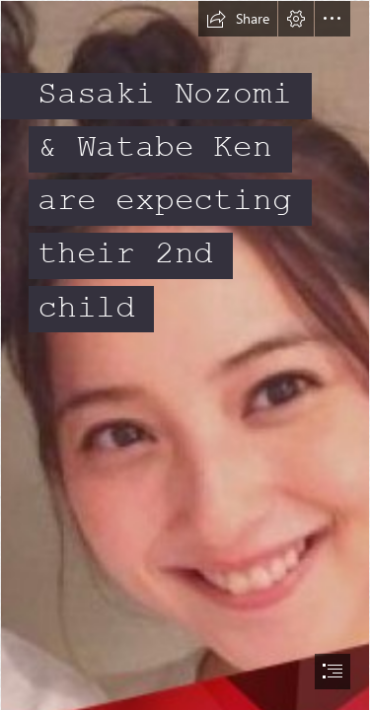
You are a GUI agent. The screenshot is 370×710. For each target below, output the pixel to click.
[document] (185, 355)
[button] (237, 18)
